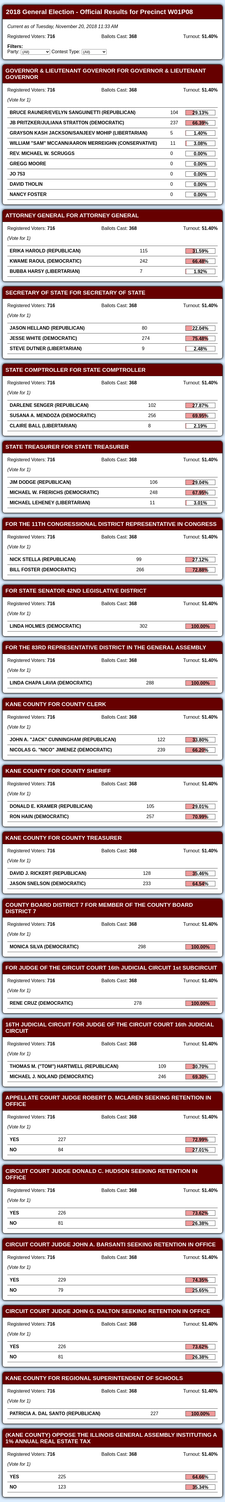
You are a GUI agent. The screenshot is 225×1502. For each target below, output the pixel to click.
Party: (13, 51)
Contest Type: (66, 51)
